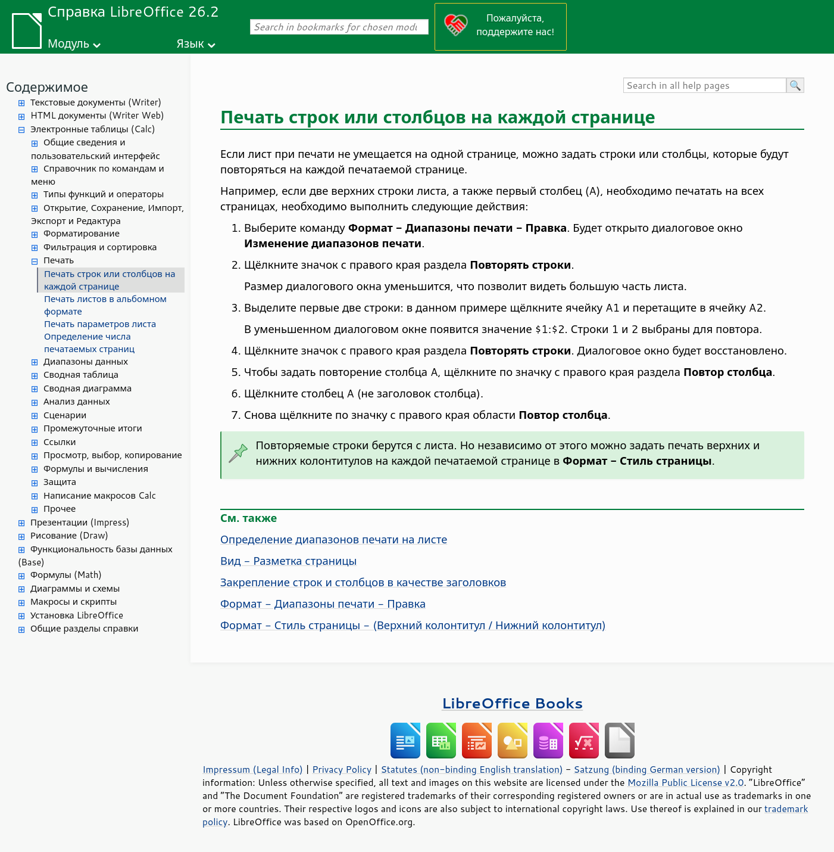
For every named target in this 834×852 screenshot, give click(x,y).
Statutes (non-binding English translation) (471, 769)
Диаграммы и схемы (75, 588)
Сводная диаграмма (87, 388)
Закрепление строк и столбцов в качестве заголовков (363, 582)
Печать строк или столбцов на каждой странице (109, 280)
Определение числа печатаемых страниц (89, 342)
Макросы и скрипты (73, 601)
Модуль (68, 43)
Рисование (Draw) (69, 535)
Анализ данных (76, 401)
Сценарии (64, 415)
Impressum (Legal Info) (252, 769)
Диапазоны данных (85, 361)
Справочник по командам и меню (97, 175)
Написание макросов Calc (99, 495)
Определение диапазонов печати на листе (333, 539)
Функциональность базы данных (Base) (95, 556)
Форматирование (81, 233)
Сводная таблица (80, 374)
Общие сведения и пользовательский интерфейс (95, 149)
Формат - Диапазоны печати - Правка (323, 603)
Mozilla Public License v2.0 (685, 782)
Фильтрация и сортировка (100, 247)
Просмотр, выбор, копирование (112, 455)
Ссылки (59, 442)
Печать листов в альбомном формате (105, 305)
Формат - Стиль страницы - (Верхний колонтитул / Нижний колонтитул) (413, 625)
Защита (59, 481)
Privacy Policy (341, 769)
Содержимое (47, 86)
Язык (190, 43)
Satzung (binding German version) (647, 769)
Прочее (59, 508)
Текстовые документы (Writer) (95, 102)
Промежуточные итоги (92, 428)
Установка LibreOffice (76, 615)
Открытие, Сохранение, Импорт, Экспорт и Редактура (108, 214)
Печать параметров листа (100, 324)
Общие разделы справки (84, 628)
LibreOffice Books (512, 702)
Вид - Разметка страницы (288, 560)
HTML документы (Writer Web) (97, 115)
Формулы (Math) (66, 574)
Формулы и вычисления (95, 468)
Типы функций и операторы (103, 194)
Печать (58, 260)
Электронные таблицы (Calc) (92, 129)
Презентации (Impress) (80, 522)
